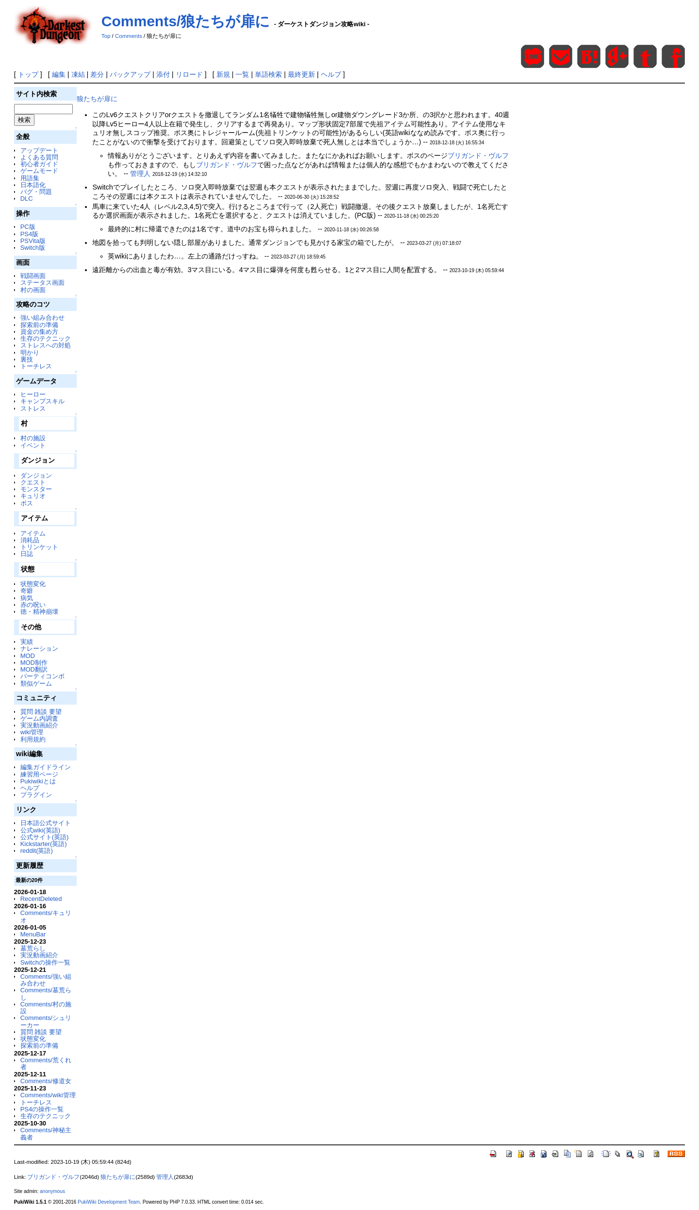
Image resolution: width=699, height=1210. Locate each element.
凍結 (78, 74)
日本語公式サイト (45, 823)
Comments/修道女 (45, 1081)
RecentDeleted (41, 898)
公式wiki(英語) (40, 830)
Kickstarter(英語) (43, 843)
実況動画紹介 (39, 725)
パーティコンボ (42, 676)
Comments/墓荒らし (45, 993)
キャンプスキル (42, 401)
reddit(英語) (36, 850)
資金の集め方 (39, 331)
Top (106, 36)
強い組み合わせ (42, 317)
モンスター (36, 489)
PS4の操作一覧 (42, 1109)
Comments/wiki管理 (48, 1095)
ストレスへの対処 (45, 345)
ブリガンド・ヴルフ (478, 155)
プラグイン (36, 794)
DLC (26, 198)
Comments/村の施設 (45, 1008)
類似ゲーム (36, 683)
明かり (29, 352)
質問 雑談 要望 (41, 711)
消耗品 (29, 540)
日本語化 (33, 185)
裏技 (26, 359)
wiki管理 (32, 732)
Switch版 (32, 247)
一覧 (242, 74)
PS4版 (29, 234)
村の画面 (33, 290)
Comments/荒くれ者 (45, 1063)
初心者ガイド (39, 164)
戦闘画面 (33, 275)
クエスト (33, 482)
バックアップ (130, 74)
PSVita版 (33, 240)
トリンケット (39, 547)
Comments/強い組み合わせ (45, 980)
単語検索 (268, 74)
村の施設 (33, 438)
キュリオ (33, 496)
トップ (28, 74)
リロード (189, 74)
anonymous (52, 1191)
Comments (128, 36)
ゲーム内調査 (39, 718)
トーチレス (36, 366)
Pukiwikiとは (38, 781)
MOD (27, 655)
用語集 (29, 178)
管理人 (140, 173)
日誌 (26, 553)
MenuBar (33, 934)
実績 (26, 641)
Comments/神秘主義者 (45, 1133)
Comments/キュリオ (45, 916)
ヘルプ (331, 74)
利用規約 (33, 739)
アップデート (39, 150)
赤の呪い (33, 604)
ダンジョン (36, 475)
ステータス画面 (42, 282)
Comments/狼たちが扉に (185, 21)
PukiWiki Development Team (109, 1202)
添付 (163, 74)
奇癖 (26, 590)
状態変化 (33, 584)
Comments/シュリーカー (45, 1021)
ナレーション (39, 648)
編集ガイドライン (45, 767)
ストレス (33, 408)
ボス (26, 503)
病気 (26, 598)
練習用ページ (39, 774)
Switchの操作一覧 (45, 962)
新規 (223, 74)
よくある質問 (39, 157)
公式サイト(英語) (44, 837)
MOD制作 (34, 662)
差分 (97, 74)
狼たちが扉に (97, 99)
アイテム (33, 533)
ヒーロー (33, 394)
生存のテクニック (45, 338)
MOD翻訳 (34, 669)
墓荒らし (33, 948)
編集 (59, 74)
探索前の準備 (39, 324)
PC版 (27, 226)
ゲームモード (39, 170)
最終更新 (301, 74)
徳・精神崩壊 (39, 611)
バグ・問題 (36, 191)
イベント (33, 445)
